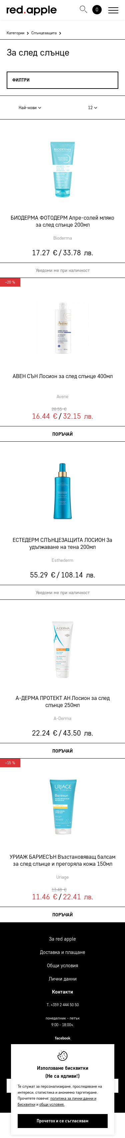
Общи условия (62, 966)
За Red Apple (62, 939)
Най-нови (30, 107)
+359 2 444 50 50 (65, 1004)
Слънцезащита (44, 32)
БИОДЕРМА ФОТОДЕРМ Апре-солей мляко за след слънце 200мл (62, 221)
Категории (15, 32)
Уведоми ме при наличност (63, 270)
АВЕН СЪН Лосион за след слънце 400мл (63, 376)
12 (92, 107)
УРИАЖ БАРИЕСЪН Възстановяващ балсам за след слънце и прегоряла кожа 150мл (62, 860)
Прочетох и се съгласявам (62, 1120)
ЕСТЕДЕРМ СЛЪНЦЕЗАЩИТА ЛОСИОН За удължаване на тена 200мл (62, 543)
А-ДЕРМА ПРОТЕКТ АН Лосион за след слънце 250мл (63, 701)
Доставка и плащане (62, 952)
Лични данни (63, 979)
